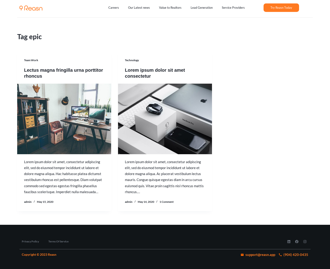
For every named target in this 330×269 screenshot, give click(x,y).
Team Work (31, 60)
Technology (132, 60)
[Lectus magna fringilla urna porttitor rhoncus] (64, 119)
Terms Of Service (58, 241)
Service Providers (233, 7)
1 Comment (167, 201)
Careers (113, 7)
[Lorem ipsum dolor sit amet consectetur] (165, 119)
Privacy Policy (30, 241)
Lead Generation (202, 7)
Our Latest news (139, 7)
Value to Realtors (170, 7)
